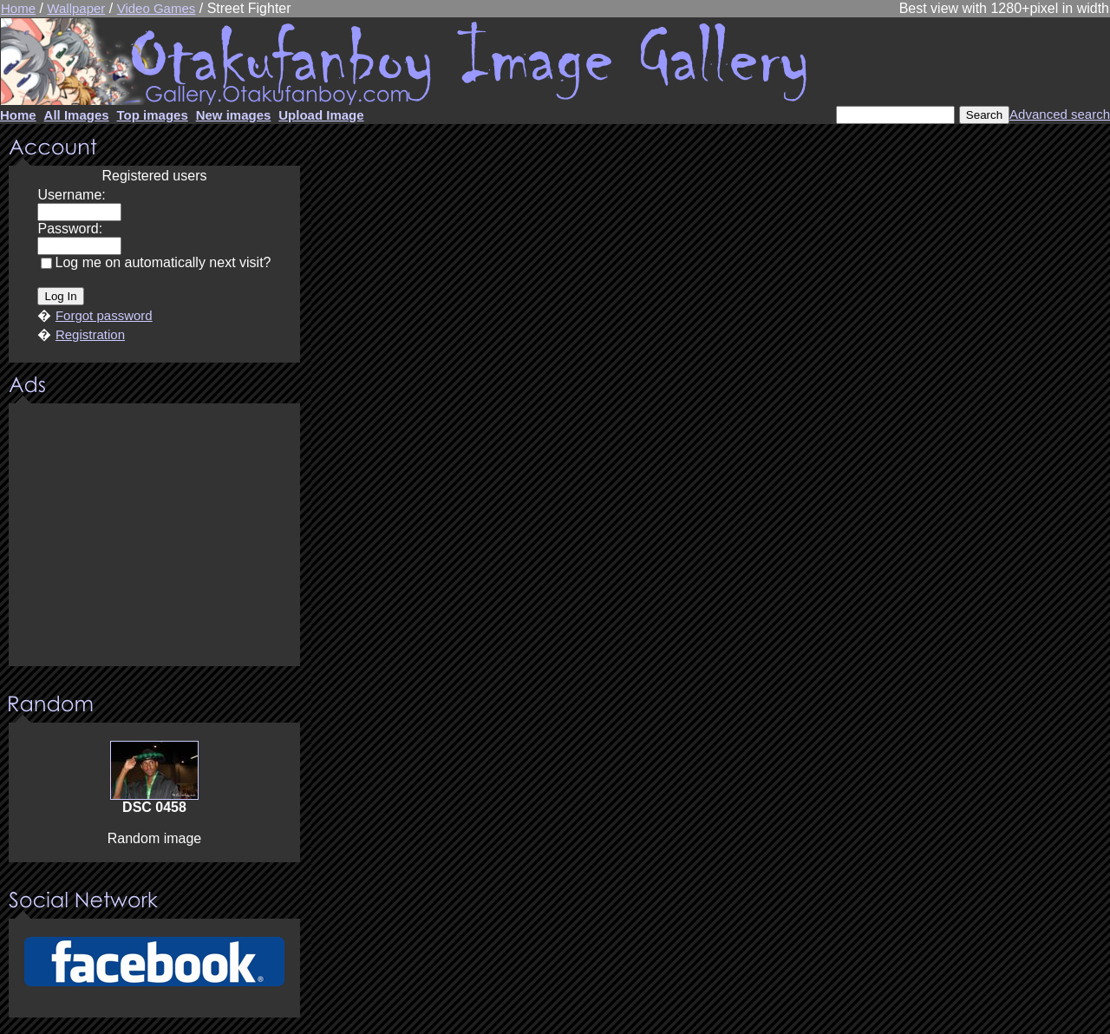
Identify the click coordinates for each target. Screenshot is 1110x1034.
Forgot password (104, 315)
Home (18, 8)
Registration (90, 334)
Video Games (156, 8)
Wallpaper (76, 8)
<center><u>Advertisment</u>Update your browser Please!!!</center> (154, 536)
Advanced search (1059, 114)
